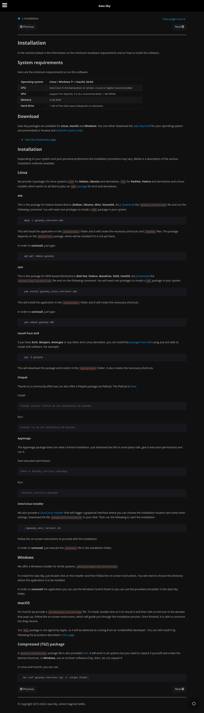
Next (179, 26)
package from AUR (140, 342)
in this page (67, 635)
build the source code (69, 130)
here (133, 386)
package (82, 186)
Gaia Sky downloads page (40, 139)
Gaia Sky (104, 6)
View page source (174, 19)
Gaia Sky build (141, 126)
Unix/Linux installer (51, 512)
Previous (27, 26)
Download (128, 204)
